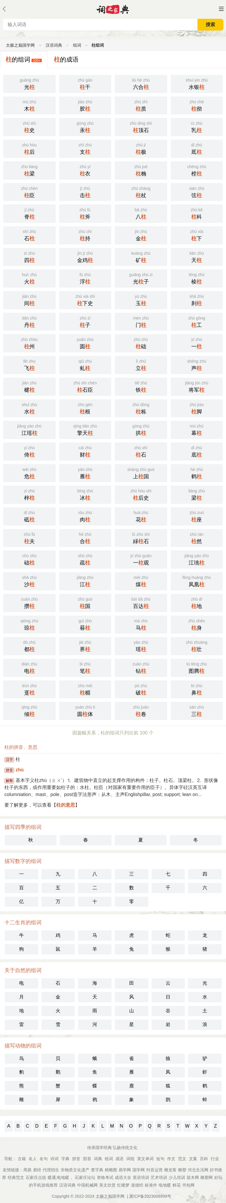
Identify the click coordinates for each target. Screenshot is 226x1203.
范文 (182, 1158)
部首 (87, 1158)
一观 (141, 559)
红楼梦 (123, 1185)
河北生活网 (198, 1169)
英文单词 (145, 1158)
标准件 (151, 1185)
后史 (141, 494)
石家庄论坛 (85, 1177)
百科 (204, 1158)
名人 (33, 1158)
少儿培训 (177, 1177)
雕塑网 (206, 1177)
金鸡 (85, 256)
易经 (37, 1169)
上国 (141, 472)
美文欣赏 (107, 1185)
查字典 (97, 1169)
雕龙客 (170, 1169)
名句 (43, 1158)
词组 (130, 1158)
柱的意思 (65, 804)
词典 (98, 1158)
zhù (20, 769)
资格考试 (105, 1177)
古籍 (22, 1158)
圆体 (85, 710)
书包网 (188, 1185)
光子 (141, 278)
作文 (171, 1158)
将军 (197, 386)
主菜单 (221, 9)
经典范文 (16, 1177)
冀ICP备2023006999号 (150, 1196)
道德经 (137, 1185)
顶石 (141, 126)
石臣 (85, 386)
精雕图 (111, 1169)
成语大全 (123, 1177)
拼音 (76, 1158)
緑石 (141, 537)
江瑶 (29, 429)
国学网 (138, 1169)
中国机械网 (87, 1185)
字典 (65, 1158)
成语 (119, 1158)
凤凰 (197, 580)
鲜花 (176, 1185)
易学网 (125, 1169)
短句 (160, 1158)
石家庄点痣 (36, 1177)
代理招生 (51, 1169)
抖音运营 (154, 1169)
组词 (77, 45)
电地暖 (165, 1185)
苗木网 (193, 1177)
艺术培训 (159, 1177)
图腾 (197, 667)
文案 (193, 1158)
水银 (197, 83)
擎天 (85, 429)
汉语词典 (54, 45)
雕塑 (182, 1169)
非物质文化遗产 (75, 1169)
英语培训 (141, 1177)
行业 (215, 1158)
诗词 (54, 1158)
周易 (27, 1169)
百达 (141, 602)
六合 (141, 83)
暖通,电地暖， (61, 1177)
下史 (85, 299)
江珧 (197, 559)
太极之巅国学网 (20, 45)
